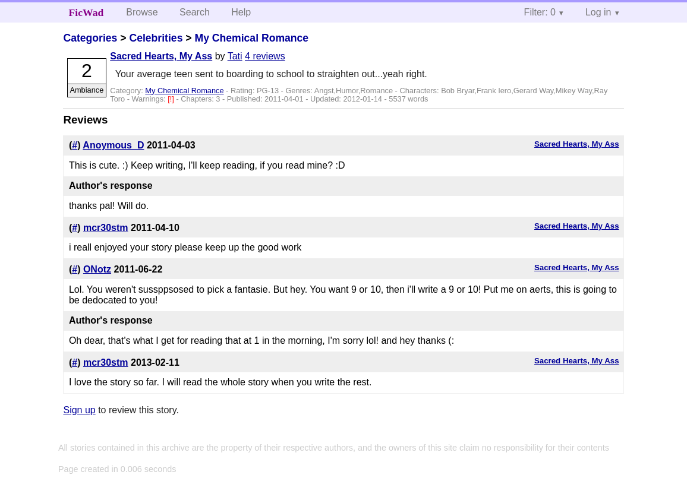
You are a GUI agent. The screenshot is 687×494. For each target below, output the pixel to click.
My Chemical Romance (251, 38)
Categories (90, 38)
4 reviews (265, 56)
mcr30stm (105, 228)
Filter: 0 (540, 12)
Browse (141, 12)
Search (194, 12)
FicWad (86, 12)
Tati (235, 56)
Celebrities (155, 38)
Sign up (79, 410)
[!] (172, 98)
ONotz (97, 269)
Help (241, 12)
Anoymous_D (113, 145)
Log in (598, 12)
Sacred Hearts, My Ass (161, 56)
